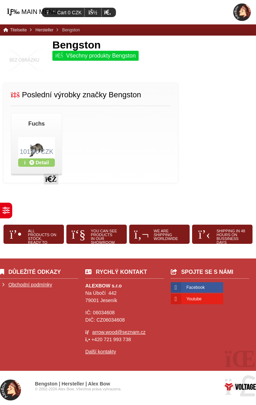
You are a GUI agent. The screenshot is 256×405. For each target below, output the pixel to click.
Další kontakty (100, 351)
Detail (36, 162)
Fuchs (36, 124)
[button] (107, 12)
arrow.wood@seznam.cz (119, 332)
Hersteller (44, 30)
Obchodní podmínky (30, 284)
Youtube (194, 299)
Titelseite (242, 12)
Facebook (195, 287)
